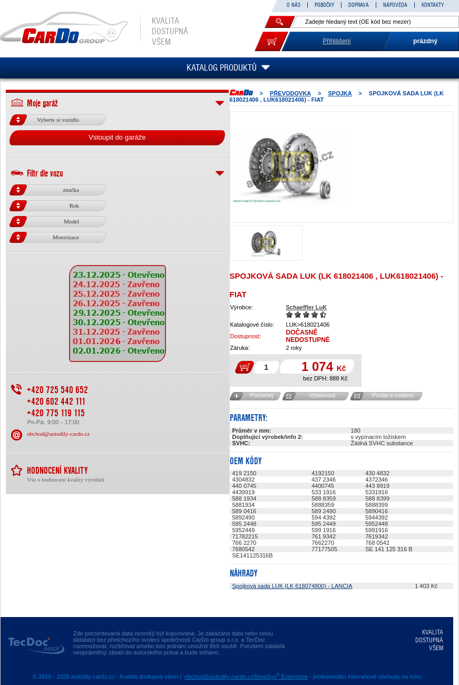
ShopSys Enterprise (280, 676)
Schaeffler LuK (306, 307)
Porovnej (261, 395)
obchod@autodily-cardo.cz (58, 433)
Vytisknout (322, 395)
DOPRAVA (358, 5)
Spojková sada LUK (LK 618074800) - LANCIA (292, 586)
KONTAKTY (433, 5)
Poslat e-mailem (393, 395)
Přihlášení (336, 41)
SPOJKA (339, 93)
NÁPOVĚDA (395, 5)
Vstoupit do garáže (117, 137)
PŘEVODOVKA (290, 93)
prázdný (425, 41)
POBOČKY (324, 5)
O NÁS (293, 5)
